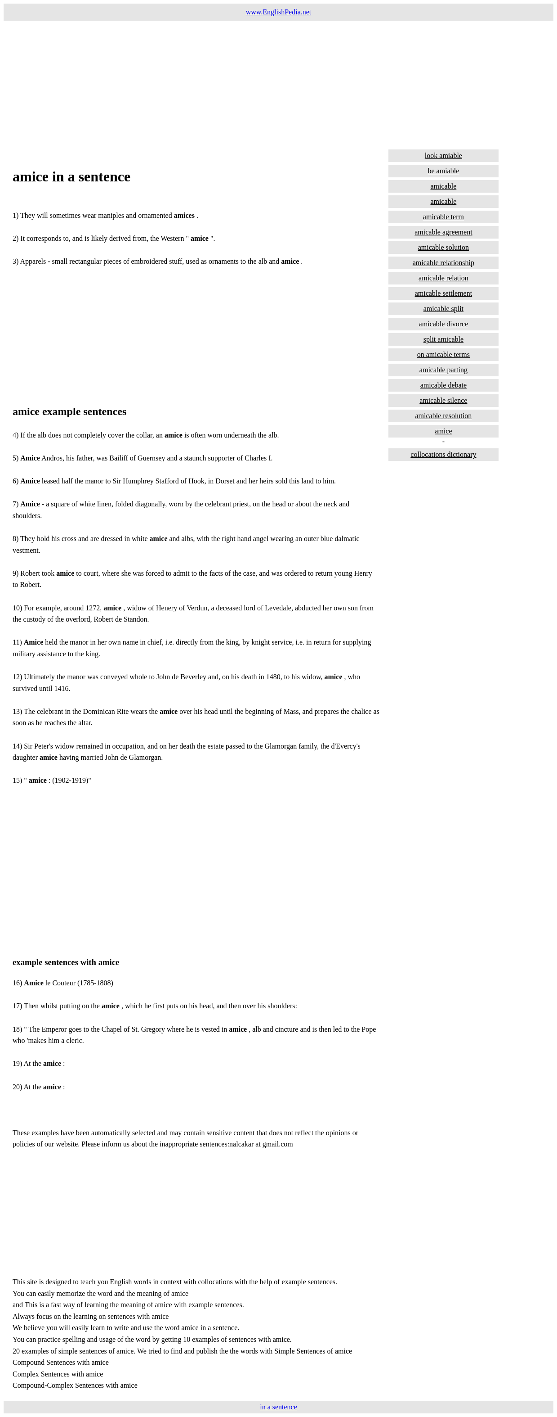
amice (443, 431)
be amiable (443, 171)
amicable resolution (443, 416)
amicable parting (443, 370)
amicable (444, 186)
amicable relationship (443, 262)
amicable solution (443, 247)
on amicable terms (443, 354)
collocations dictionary (443, 454)
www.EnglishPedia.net (279, 12)
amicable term (443, 217)
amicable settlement (443, 293)
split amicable (443, 339)
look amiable (443, 155)
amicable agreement (443, 232)
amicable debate (443, 385)
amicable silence (443, 400)
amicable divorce (443, 324)
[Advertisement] (273, 84)
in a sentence (278, 1407)
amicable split (443, 308)
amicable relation (443, 278)
